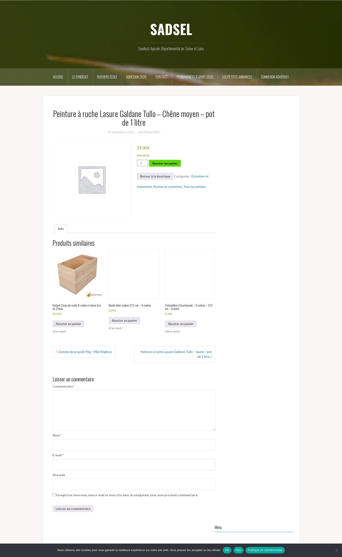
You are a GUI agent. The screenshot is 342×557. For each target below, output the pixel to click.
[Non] (336, 550)
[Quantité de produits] (142, 163)
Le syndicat (80, 77)
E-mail (58, 455)
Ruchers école (107, 77)
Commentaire (64, 386)
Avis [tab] (61, 229)
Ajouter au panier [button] (68, 324)
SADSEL (171, 29)
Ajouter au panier (165, 163)
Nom (57, 435)
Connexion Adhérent (275, 77)
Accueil (58, 77)
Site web (59, 475)
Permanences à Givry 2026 (195, 77)
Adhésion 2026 (136, 77)
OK (227, 550)
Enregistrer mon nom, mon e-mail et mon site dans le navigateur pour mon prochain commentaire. (127, 495)
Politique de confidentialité (265, 550)
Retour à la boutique (155, 176)
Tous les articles (194, 186)
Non (238, 550)
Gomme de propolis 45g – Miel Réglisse (85, 352)
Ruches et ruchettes (167, 186)
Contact (161, 77)
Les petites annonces (237, 77)
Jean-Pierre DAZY (148, 132)
